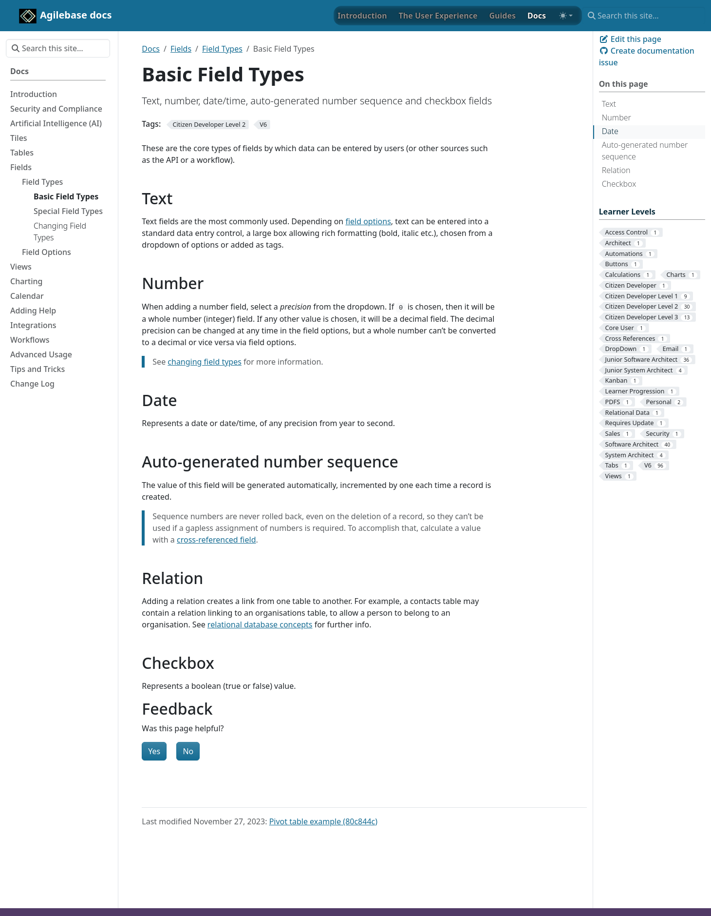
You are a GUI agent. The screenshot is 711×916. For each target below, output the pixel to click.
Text (609, 103)
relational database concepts (260, 624)
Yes (154, 751)
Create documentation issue (646, 56)
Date (610, 131)
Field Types (222, 48)
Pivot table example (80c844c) (323, 821)
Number (616, 117)
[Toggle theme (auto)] (566, 15)
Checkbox (619, 183)
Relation (616, 170)
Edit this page (630, 39)
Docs (151, 48)
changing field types (205, 361)
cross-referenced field (216, 539)
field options (368, 221)
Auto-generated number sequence (645, 150)
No (188, 751)
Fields (180, 48)
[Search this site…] (643, 15)
